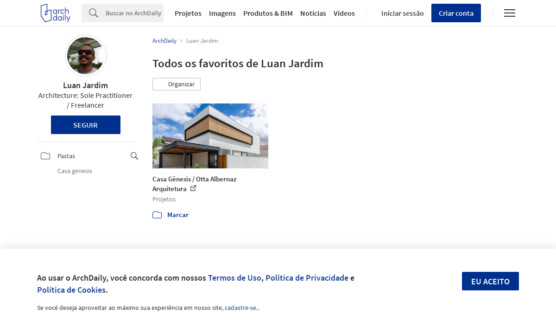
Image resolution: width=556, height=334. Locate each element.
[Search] (135, 13)
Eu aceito (490, 281)
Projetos (188, 13)
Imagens (222, 13)
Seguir (85, 124)
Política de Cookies (71, 289)
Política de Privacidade (306, 277)
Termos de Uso (234, 277)
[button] (176, 84)
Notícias (313, 13)
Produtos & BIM (268, 13)
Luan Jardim (85, 85)
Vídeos (344, 13)
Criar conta (456, 13)
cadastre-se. (241, 307)
